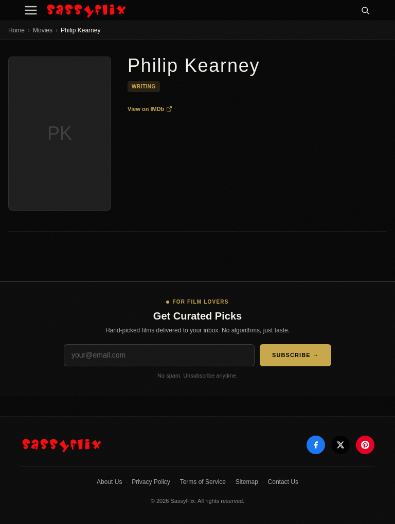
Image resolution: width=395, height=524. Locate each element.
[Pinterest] (365, 445)
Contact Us (283, 481)
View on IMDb (150, 109)
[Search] (365, 10)
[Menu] (31, 10)
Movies (42, 30)
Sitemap (247, 481)
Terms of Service (203, 481)
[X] (340, 445)
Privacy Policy (151, 481)
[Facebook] (316, 445)
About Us (109, 481)
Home (16, 30)
